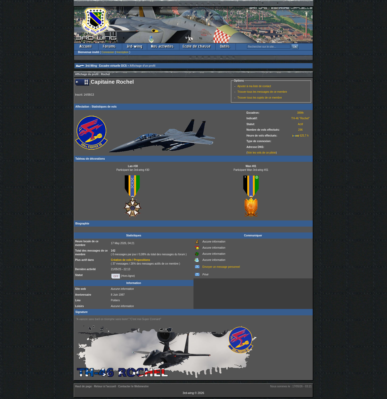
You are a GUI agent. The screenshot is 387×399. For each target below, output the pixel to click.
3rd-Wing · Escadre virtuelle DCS (106, 65)
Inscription (122, 52)
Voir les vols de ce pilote (261, 152)
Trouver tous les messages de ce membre (262, 91)
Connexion (107, 52)
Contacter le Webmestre (133, 386)
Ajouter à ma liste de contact (254, 86)
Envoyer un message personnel (221, 266)
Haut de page (83, 386)
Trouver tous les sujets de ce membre (259, 97)
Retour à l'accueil (105, 386)
